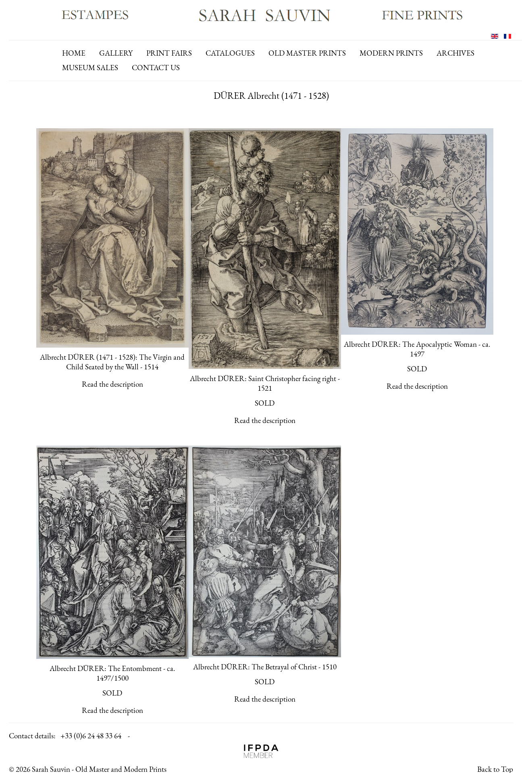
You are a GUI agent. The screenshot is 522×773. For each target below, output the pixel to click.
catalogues (230, 53)
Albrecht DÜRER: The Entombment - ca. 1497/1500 (112, 673)
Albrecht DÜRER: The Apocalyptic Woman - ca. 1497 (417, 349)
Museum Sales (90, 68)
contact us (156, 68)
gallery (116, 53)
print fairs (169, 53)
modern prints (391, 53)
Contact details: (32, 736)
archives (455, 53)
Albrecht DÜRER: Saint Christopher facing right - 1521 (265, 383)
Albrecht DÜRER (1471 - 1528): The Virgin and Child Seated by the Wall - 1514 (112, 362)
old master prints (307, 53)
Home (73, 53)
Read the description (112, 384)
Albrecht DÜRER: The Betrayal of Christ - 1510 (265, 667)
